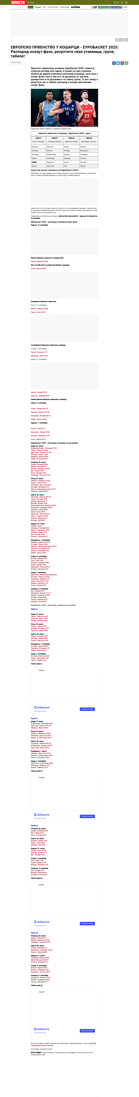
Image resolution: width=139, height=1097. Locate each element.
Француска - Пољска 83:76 (40, 567)
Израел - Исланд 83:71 (39, 466)
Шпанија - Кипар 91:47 (39, 532)
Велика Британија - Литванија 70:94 (44, 448)
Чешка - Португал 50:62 (39, 450)
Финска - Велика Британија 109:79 (43, 489)
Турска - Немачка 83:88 (39, 261)
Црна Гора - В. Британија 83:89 (42, 763)
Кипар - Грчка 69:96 (38, 512)
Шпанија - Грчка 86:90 (39, 601)
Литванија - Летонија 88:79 (40, 416)
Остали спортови (52, 7)
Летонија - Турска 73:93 (39, 454)
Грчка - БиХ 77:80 (37, 560)
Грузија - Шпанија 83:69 (39, 464)
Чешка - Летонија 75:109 (39, 581)
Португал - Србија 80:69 (39, 491)
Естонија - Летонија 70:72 (40, 487)
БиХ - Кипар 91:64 (37, 471)
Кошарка (38, 7)
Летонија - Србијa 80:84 (39, 510)
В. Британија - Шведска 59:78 (41, 745)
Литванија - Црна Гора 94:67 (41, 485)
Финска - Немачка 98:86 (39, 309)
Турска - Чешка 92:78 (38, 483)
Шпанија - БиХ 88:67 (38, 520)
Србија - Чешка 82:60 (38, 553)
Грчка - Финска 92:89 (38, 269)
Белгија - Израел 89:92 (39, 558)
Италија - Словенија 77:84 (40, 436)
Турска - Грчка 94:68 (38, 312)
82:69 (47, 530)
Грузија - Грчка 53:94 (38, 851)
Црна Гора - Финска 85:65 (40, 514)
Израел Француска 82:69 (40, 960)
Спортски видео (65, 7)
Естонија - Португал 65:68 (40, 577)
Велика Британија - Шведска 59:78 (43, 505)
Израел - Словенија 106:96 (40, 595)
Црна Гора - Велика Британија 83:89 (44, 575)
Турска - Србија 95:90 (38, 585)
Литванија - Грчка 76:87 (39, 356)
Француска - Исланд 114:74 (40, 593)
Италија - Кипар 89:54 (39, 597)
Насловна (30, 2)
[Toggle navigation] (126, 2)
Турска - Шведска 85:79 (39, 409)
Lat (123, 7)
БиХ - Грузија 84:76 (37, 591)
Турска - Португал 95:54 (39, 516)
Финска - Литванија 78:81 (40, 551)
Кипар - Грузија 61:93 (38, 565)
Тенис (44, 7)
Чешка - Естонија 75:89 (39, 499)
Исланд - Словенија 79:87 (40, 563)
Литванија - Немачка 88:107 (41, 497)
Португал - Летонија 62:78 (40, 548)
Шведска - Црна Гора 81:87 (40, 542)
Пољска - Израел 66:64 (39, 518)
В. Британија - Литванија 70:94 (42, 724)
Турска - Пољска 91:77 (39, 352)
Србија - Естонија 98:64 (39, 459)
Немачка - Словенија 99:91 (40, 396)
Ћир (126, 7)
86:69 (47, 528)
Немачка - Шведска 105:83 (40, 481)
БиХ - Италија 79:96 (38, 534)
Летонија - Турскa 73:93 (39, 618)
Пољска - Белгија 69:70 (39, 599)
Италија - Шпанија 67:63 (39, 569)
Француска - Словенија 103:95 (41, 507)
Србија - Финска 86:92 (39, 419)
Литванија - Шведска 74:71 (40, 579)
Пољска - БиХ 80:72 (38, 428)
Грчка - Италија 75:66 (38, 473)
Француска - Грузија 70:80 (40, 432)
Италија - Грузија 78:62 (39, 503)
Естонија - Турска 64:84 (39, 544)
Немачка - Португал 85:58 (40, 412)
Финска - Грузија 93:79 (39, 392)
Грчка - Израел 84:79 (38, 439)
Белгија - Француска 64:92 (40, 469)
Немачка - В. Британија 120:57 (42, 755)
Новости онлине (16, 62)
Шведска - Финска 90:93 (39, 457)
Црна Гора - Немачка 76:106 (41, 452)
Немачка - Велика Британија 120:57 (44, 546)
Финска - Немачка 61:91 (39, 583)
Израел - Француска (38, 530)
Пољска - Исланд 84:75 (39, 536)
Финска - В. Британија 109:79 (41, 738)
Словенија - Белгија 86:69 (40, 958)
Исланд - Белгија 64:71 (39, 501)
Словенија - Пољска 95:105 (40, 475)
